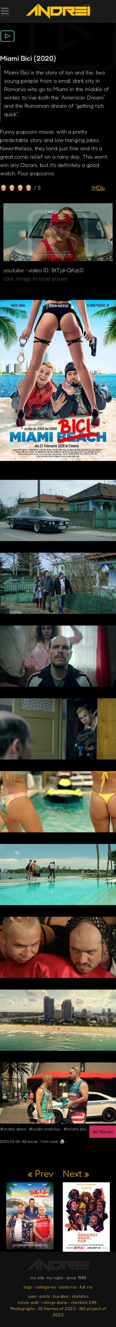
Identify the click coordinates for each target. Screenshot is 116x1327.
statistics (80, 1296)
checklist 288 (84, 1302)
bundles (60, 1296)
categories (45, 1286)
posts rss (67, 1286)
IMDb (98, 187)
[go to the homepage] (57, 11)
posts (45, 1296)
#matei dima (13, 1128)
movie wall (27, 1302)
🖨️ (62, 1141)
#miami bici (75, 1128)
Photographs (22, 1308)
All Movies (102, 1131)
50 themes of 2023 (56, 1308)
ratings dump (54, 1302)
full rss (86, 1286)
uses (32, 1296)
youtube (13, 270)
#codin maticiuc (44, 1128)
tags (28, 1286)
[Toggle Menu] (4, 11)
